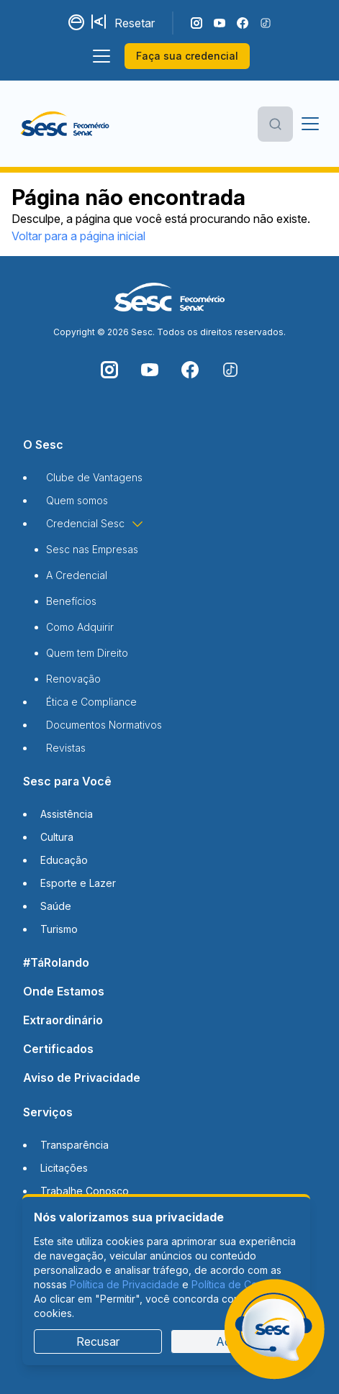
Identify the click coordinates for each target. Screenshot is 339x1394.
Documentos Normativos (104, 725)
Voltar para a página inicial (78, 236)
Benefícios (71, 601)
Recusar (97, 1341)
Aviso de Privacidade (81, 1077)
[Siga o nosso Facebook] (242, 23)
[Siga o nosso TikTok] (265, 23)
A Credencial (76, 575)
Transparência (74, 1145)
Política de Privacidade (124, 1284)
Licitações (64, 1168)
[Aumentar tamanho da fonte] (100, 23)
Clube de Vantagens (94, 477)
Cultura (56, 837)
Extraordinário (63, 1020)
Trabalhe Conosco (84, 1191)
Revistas (66, 748)
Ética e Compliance (91, 702)
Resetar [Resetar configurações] (134, 23)
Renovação (73, 679)
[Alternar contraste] (77, 23)
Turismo (59, 929)
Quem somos (77, 500)
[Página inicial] (65, 123)
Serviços (48, 1112)
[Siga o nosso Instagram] (196, 23)
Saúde (55, 906)
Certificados (58, 1049)
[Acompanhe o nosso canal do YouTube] (219, 23)
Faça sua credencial (187, 56)
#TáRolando (56, 962)
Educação (64, 860)
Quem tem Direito (87, 653)
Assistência (66, 814)
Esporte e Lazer (78, 883)
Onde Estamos (63, 991)
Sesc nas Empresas (92, 549)
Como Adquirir (80, 627)
